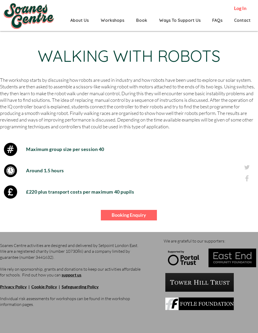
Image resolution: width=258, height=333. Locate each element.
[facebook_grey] (247, 178)
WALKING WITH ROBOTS (129, 56)
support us (71, 274)
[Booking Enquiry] (129, 215)
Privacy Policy (13, 286)
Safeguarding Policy (80, 286)
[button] (79, 20)
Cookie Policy (44, 286)
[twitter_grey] (247, 167)
